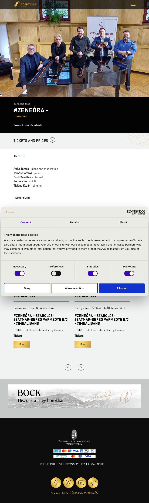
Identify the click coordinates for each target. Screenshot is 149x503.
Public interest (51, 464)
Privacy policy (75, 464)
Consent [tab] (26, 222)
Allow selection (74, 288)
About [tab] (123, 222)
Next (81, 367)
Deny (27, 288)
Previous (68, 367)
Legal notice (97, 464)
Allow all (122, 288)
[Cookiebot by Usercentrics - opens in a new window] (129, 212)
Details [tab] (74, 222)
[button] (133, 4)
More (22, 344)
